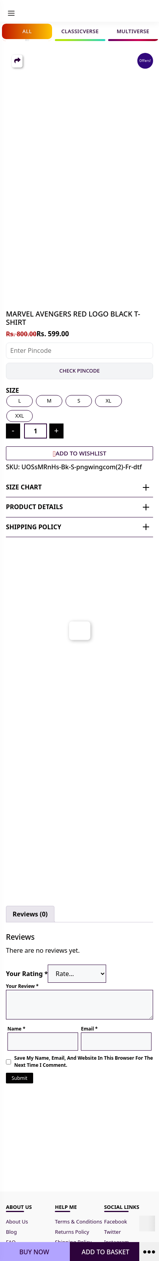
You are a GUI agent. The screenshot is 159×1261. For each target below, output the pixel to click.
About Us (17, 1221)
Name (16, 1028)
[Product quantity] (35, 430)
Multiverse (133, 31)
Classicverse (80, 31)
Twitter (112, 1231)
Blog (11, 1231)
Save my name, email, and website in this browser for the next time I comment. (83, 1061)
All (27, 31)
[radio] (19, 401)
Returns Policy (72, 1231)
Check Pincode (79, 370)
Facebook (115, 1221)
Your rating (27, 973)
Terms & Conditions (79, 1221)
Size (12, 390)
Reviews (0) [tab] (30, 914)
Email (89, 1028)
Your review (22, 986)
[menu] (11, 13)
